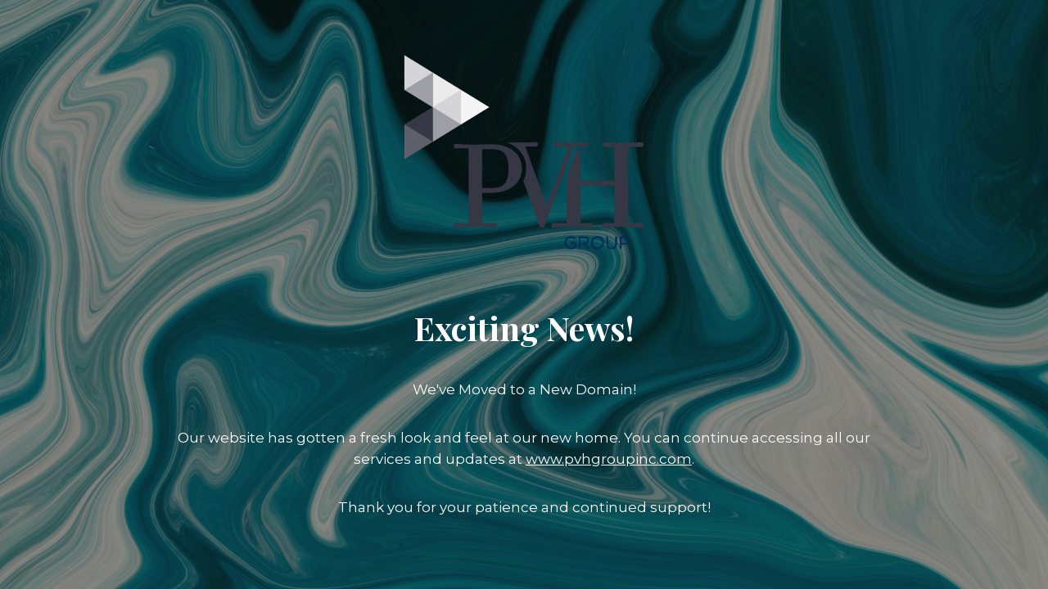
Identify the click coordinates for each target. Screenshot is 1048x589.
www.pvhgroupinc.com (609, 459)
